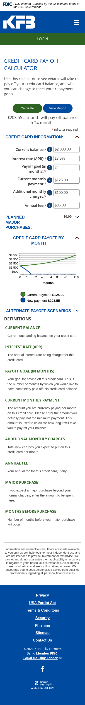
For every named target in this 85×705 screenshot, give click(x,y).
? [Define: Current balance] (49, 149)
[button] (42, 137)
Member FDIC (46, 653)
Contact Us (42, 640)
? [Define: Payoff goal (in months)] (49, 167)
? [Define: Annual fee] (49, 205)
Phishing (42, 625)
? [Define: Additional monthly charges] (49, 192)
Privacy (42, 595)
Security (42, 618)
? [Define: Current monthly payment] (49, 180)
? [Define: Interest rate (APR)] (49, 158)
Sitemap (42, 633)
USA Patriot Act (42, 603)
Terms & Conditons (42, 610)
